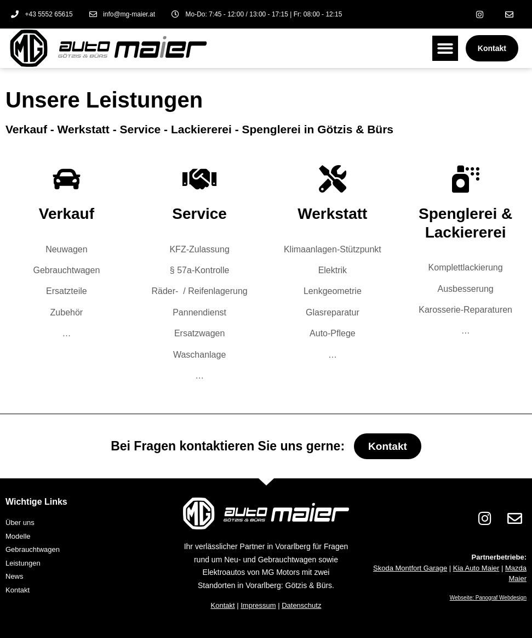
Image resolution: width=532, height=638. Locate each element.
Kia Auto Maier (476, 568)
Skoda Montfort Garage (410, 568)
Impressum (258, 605)
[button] (445, 48)
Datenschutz (301, 605)
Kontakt (223, 605)
